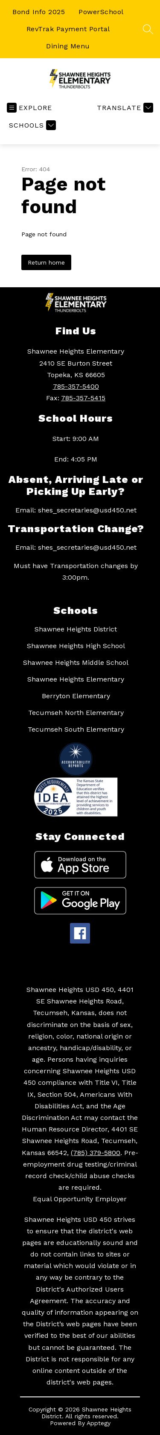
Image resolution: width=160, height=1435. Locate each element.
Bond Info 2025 (38, 12)
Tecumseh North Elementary (76, 713)
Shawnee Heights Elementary (75, 679)
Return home (46, 262)
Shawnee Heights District (76, 629)
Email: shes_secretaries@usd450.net (76, 510)
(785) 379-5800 (95, 1153)
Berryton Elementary (76, 696)
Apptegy (99, 1423)
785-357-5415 (83, 398)
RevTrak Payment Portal (68, 29)
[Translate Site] (124, 107)
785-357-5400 (76, 386)
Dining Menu (68, 46)
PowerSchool (101, 12)
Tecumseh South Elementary (76, 729)
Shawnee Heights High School (76, 646)
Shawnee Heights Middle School (75, 662)
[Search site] (148, 29)
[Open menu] (29, 107)
